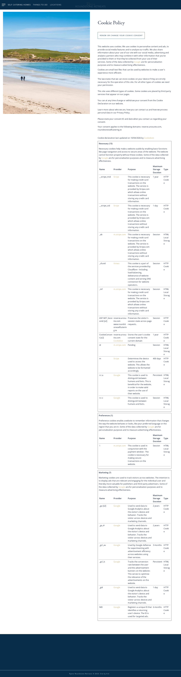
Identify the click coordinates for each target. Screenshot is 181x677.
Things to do (40, 4)
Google (137, 62)
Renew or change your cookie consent (121, 35)
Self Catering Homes (19, 4)
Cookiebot (148, 138)
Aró (107, 674)
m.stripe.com (120, 234)
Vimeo (116, 263)
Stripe (116, 176)
